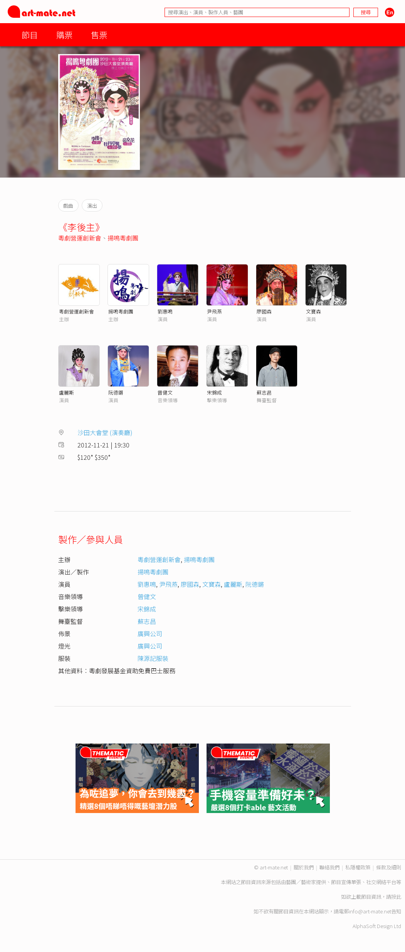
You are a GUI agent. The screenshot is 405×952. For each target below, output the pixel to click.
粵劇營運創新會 (79, 237)
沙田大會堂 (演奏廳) (105, 432)
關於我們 (304, 867)
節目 (30, 35)
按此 (396, 896)
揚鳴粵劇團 (123, 237)
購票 (64, 35)
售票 (99, 35)
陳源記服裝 (153, 658)
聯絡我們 (329, 867)
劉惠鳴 (165, 311)
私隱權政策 (357, 867)
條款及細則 (388, 867)
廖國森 (264, 311)
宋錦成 (214, 392)
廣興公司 (150, 633)
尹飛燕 (214, 311)
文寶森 (313, 311)
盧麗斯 (66, 392)
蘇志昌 (264, 392)
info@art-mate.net (370, 911)
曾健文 (165, 392)
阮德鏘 (115, 392)
